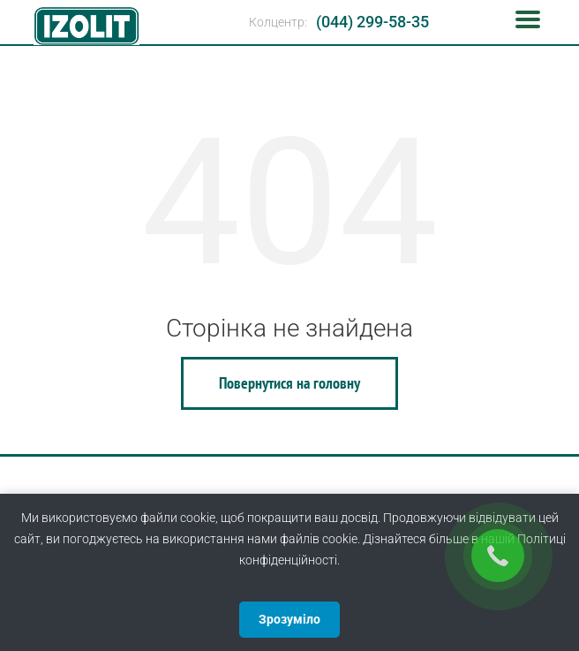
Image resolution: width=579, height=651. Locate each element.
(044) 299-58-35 (372, 21)
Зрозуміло (289, 619)
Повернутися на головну (289, 383)
